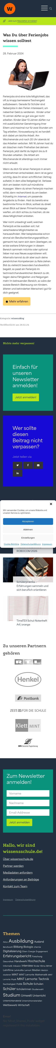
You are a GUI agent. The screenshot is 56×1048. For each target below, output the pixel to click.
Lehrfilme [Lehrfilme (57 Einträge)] (8, 970)
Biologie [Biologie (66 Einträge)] (28, 946)
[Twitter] (17, 465)
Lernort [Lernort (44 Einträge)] (27, 970)
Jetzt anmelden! (25, 397)
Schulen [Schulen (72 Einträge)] (38, 983)
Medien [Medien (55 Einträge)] (36, 970)
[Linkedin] (17, 473)
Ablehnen (28, 529)
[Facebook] (28, 465)
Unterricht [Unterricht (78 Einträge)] (39, 995)
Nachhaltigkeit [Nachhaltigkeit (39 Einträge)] (9, 984)
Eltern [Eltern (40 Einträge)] (25, 951)
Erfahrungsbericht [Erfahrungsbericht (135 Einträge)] (17, 956)
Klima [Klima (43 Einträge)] (42, 966)
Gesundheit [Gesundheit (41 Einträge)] (8, 961)
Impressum (47, 544)
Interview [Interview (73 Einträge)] (27, 965)
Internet (21, 196)
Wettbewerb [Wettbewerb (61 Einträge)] (10, 1005)
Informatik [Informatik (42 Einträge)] (7, 966)
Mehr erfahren (18, 301)
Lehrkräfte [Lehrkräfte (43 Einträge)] (19, 970)
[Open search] (51, 8)
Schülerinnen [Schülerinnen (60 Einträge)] (23, 989)
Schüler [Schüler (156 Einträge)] (9, 989)
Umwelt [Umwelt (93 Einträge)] (26, 995)
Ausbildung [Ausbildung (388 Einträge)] (21, 941)
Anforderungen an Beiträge (21, 879)
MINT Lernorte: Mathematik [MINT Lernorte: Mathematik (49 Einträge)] (33, 974)
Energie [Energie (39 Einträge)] (31, 952)
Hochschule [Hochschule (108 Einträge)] (36, 961)
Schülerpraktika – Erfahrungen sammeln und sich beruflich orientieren (32, 585)
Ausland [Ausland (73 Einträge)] (39, 941)
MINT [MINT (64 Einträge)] (15, 974)
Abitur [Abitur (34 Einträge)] (5, 942)
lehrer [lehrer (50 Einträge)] (49, 966)
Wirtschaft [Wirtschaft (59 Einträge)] (24, 1005)
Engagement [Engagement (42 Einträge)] (42, 951)
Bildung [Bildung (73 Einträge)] (18, 946)
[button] (51, 504)
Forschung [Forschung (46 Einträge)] (37, 956)
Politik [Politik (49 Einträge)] (19, 984)
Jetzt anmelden (19, 822)
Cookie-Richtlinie (11, 544)
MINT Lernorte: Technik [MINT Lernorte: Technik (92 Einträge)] (33, 979)
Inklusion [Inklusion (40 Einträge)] (17, 966)
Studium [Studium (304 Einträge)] (11, 995)
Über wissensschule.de (18, 859)
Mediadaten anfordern (18, 872)
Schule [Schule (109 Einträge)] (28, 983)
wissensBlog (17, 318)
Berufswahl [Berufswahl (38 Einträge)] (8, 947)
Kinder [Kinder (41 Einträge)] (37, 966)
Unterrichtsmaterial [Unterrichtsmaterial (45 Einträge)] (12, 1001)
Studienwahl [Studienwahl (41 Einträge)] (37, 989)
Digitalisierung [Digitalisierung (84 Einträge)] (12, 951)
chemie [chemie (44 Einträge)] (37, 947)
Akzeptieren (28, 521)
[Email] (38, 465)
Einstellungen (28, 537)
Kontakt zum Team (15, 886)
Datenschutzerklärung (31, 544)
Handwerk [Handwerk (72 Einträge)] (20, 961)
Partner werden (13, 865)
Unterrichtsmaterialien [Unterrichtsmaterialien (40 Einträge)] (32, 1001)
